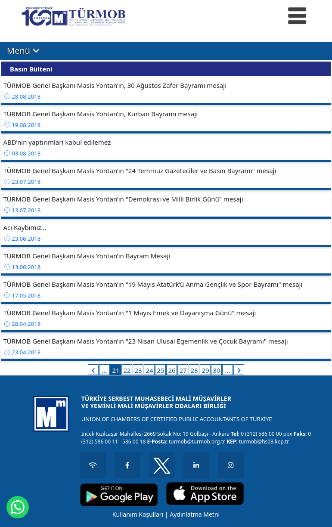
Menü (23, 50)
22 (126, 370)
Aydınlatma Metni (195, 514)
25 (160, 370)
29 (205, 370)
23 (138, 370)
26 (171, 370)
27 (182, 370)
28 (194, 370)
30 (216, 370)
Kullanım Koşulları (137, 514)
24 (149, 370)
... (104, 370)
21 (115, 370)
